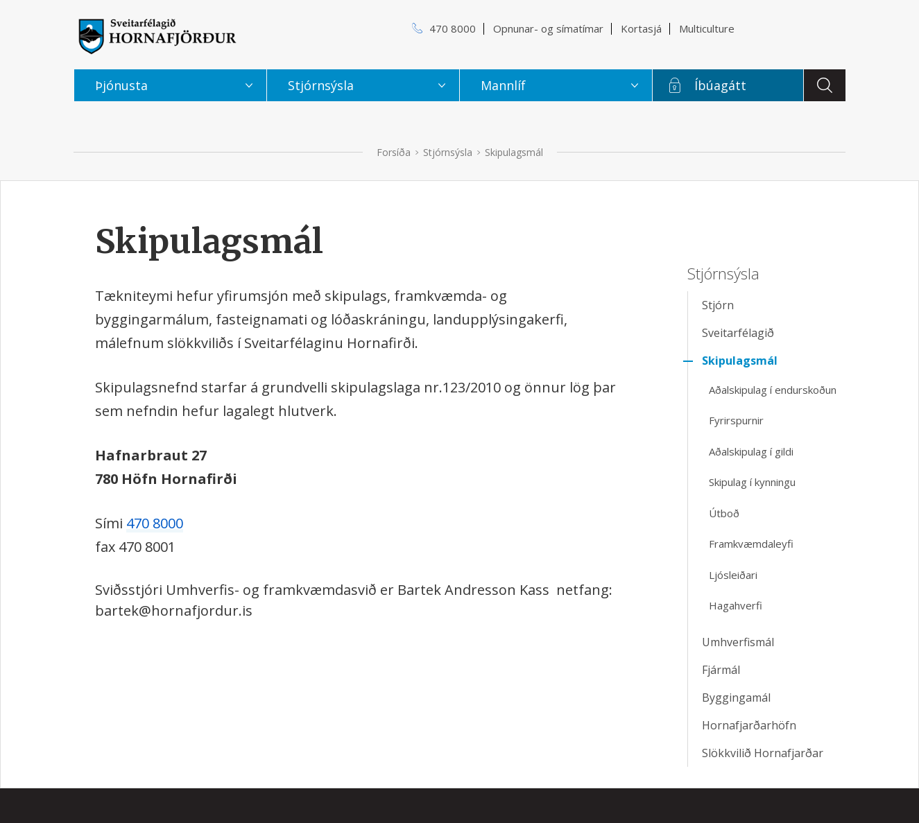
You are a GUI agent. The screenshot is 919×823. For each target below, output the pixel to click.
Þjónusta (121, 85)
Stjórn (718, 305)
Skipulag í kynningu (752, 482)
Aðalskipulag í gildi (751, 451)
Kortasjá (641, 28)
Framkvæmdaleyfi (751, 544)
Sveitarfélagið (738, 332)
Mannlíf (503, 85)
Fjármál (721, 669)
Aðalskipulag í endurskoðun (772, 390)
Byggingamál (736, 697)
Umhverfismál (738, 642)
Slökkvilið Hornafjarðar (762, 753)
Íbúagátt (720, 85)
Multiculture (707, 28)
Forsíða (394, 152)
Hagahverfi (735, 605)
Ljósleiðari (733, 575)
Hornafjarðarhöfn (749, 725)
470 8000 (154, 523)
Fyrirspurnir (736, 420)
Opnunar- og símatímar (548, 28)
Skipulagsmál (514, 152)
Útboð (724, 513)
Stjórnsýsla (447, 152)
